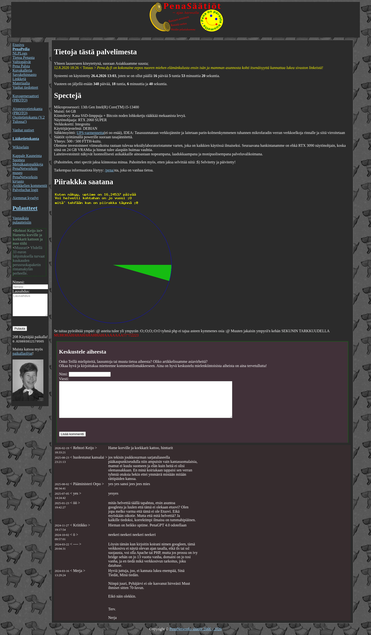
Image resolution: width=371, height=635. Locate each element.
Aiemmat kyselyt (26, 198)
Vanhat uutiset (23, 130)
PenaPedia (21, 49)
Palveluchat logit (25, 190)
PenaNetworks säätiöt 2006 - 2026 (195, 629)
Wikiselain (21, 147)
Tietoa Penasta (24, 57)
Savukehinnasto (25, 75)
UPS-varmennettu (90, 133)
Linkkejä (19, 79)
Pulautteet (25, 208)
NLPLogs (20, 53)
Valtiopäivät (22, 62)
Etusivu (18, 45)
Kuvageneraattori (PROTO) (26, 98)
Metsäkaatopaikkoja (28, 164)
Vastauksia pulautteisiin (22, 220)
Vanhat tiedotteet (25, 87)
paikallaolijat (22, 358)
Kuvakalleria (22, 70)
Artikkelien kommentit (30, 186)
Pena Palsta (21, 66)
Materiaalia (21, 83)
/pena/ (109, 170)
